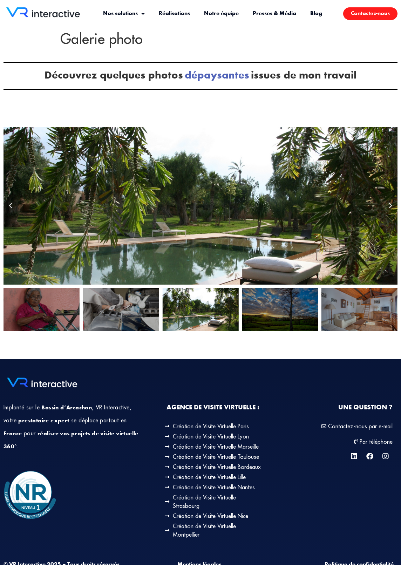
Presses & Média (274, 13)
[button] (10, 205)
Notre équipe (221, 13)
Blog (316, 13)
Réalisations (174, 13)
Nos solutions (124, 13)
